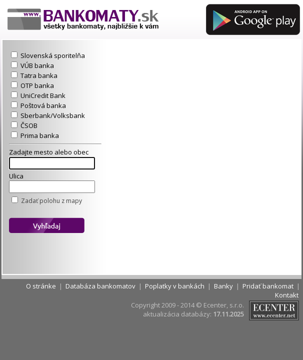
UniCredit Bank (43, 95)
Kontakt (286, 295)
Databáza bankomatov (101, 286)
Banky (223, 286)
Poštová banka (43, 105)
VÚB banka (37, 65)
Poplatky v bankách (174, 286)
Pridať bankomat (268, 286)
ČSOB (29, 125)
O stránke (41, 286)
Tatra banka (39, 75)
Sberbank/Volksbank (52, 115)
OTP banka (37, 85)
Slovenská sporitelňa (52, 55)
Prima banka (39, 135)
